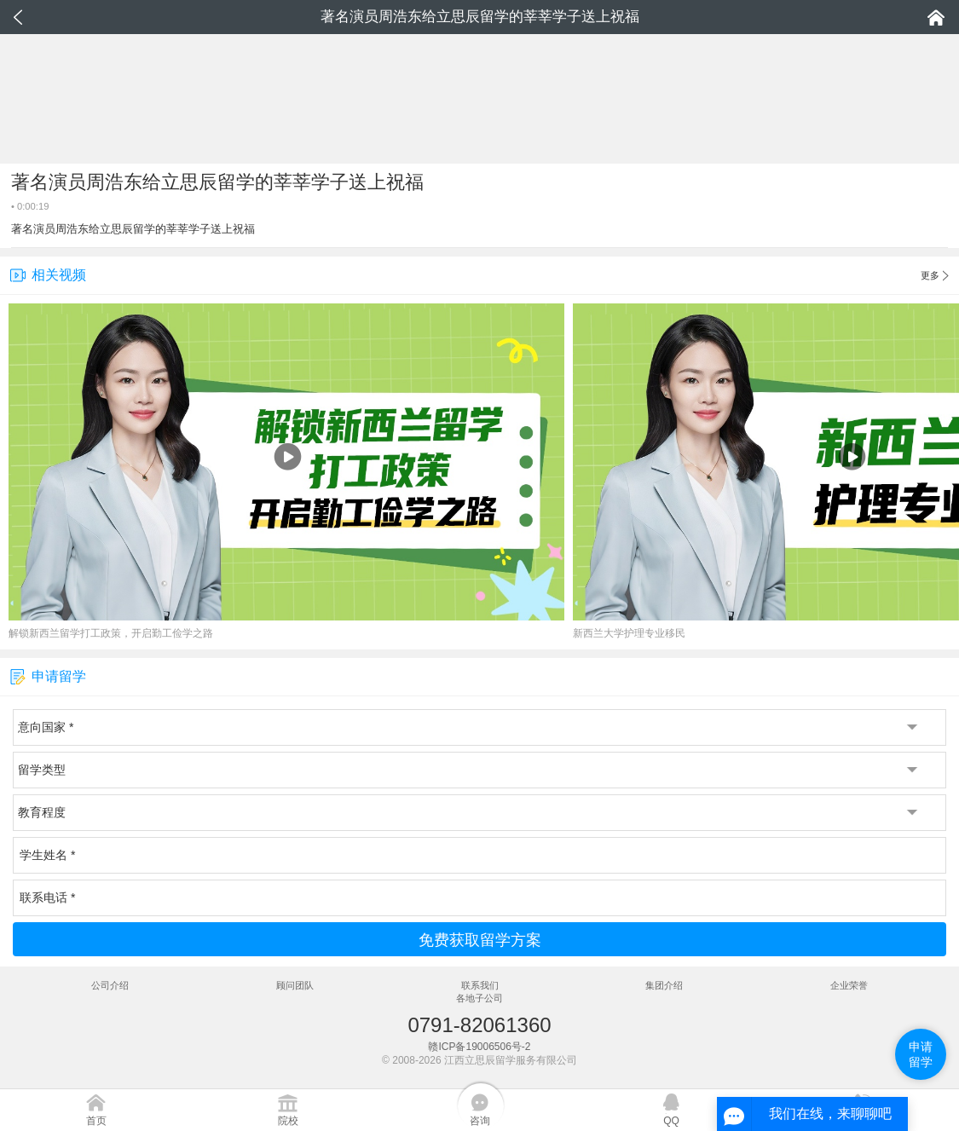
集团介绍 (664, 985)
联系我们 (480, 985)
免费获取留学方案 (480, 940)
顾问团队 (295, 985)
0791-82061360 (479, 1024)
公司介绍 (110, 985)
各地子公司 (479, 998)
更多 (935, 276)
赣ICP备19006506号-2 (479, 1047)
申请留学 (921, 1054)
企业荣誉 (849, 985)
